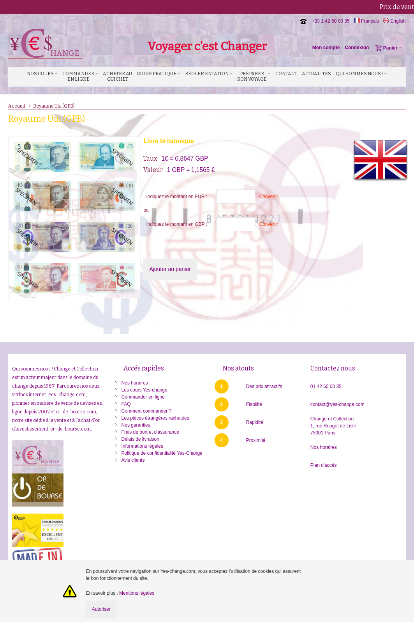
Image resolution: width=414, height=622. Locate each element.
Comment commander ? (147, 411)
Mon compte (326, 47)
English (394, 21)
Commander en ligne (143, 397)
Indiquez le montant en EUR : (176, 196)
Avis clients (133, 460)
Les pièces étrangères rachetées (155, 418)
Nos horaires (135, 383)
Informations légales (142, 446)
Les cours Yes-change (144, 390)
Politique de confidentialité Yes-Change (162, 453)
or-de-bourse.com (70, 429)
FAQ (126, 404)
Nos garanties (136, 425)
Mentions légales (136, 593)
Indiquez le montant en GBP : (176, 224)
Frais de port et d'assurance (150, 432)
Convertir (268, 196)
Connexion (357, 47)
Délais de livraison (140, 439)
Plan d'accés (323, 465)
